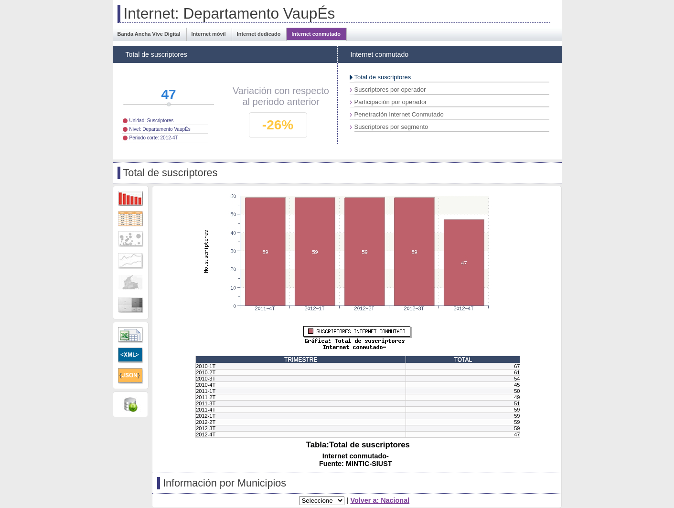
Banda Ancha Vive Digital (149, 34)
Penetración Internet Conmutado (399, 114)
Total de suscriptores (382, 77)
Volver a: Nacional (379, 500)
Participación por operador (390, 102)
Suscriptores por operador (390, 89)
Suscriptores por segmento (391, 126)
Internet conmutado (316, 34)
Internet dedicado (259, 34)
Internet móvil (209, 34)
